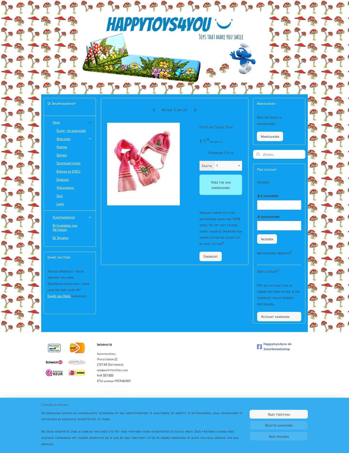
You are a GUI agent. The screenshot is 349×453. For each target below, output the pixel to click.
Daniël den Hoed (59, 296)
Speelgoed (74, 138)
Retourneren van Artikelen (65, 227)
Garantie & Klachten (111, 391)
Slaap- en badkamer (71, 130)
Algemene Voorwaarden (112, 386)
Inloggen (267, 239)
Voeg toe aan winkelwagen (220, 184)
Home (72, 122)
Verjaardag (65, 187)
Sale (59, 195)
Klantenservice (72, 217)
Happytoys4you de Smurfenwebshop (274, 346)
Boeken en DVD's (68, 171)
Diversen (62, 179)
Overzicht (210, 256)
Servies (61, 155)
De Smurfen (61, 237)
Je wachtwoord (268, 216)
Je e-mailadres (267, 195)
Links (60, 203)
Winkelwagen (270, 136)
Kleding (61, 146)
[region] (142, 431)
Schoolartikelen (68, 163)
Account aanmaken (275, 316)
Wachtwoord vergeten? (274, 253)
